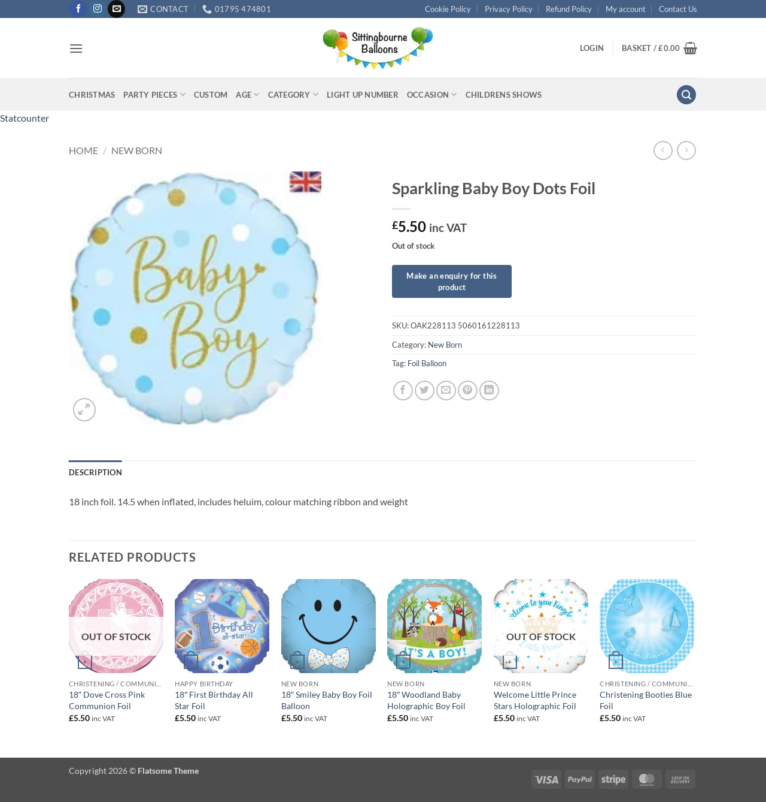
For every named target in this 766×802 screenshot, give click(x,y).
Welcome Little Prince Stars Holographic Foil (535, 700)
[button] (76, 48)
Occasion (432, 94)
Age (247, 94)
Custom (211, 95)
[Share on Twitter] (424, 390)
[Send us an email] (116, 9)
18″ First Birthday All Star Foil (214, 700)
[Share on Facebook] (403, 390)
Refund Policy (569, 9)
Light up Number (363, 95)
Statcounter (24, 117)
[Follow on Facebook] (78, 9)
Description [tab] (95, 472)
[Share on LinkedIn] (489, 390)
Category (293, 94)
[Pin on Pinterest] (468, 390)
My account (626, 9)
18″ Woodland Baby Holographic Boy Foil (426, 700)
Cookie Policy (448, 9)
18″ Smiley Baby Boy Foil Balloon (326, 700)
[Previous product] (686, 150)
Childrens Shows (504, 95)
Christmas (92, 95)
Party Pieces (154, 94)
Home (83, 150)
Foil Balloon (427, 363)
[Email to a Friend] (446, 390)
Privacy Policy (509, 9)
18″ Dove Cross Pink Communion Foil (107, 700)
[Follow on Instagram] (97, 9)
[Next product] (662, 150)
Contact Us (678, 9)
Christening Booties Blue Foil (646, 700)
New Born (136, 150)
